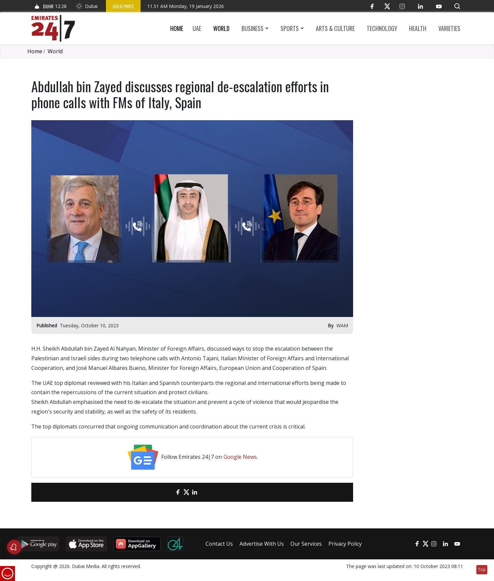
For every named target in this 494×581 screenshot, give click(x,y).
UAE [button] (197, 28)
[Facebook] (372, 6)
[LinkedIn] (420, 6)
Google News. (241, 456)
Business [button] (252, 28)
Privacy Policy (345, 543)
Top (482, 569)
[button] (457, 6)
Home (176, 28)
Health (417, 28)
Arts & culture (335, 28)
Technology (382, 28)
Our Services (306, 543)
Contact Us (219, 543)
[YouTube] (439, 6)
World (221, 28)
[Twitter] (387, 6)
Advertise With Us (262, 543)
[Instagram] (402, 6)
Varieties (449, 28)
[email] (166, 492)
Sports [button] (289, 28)
